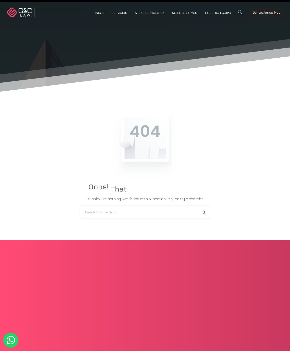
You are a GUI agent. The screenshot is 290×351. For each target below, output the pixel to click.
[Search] (139, 212)
